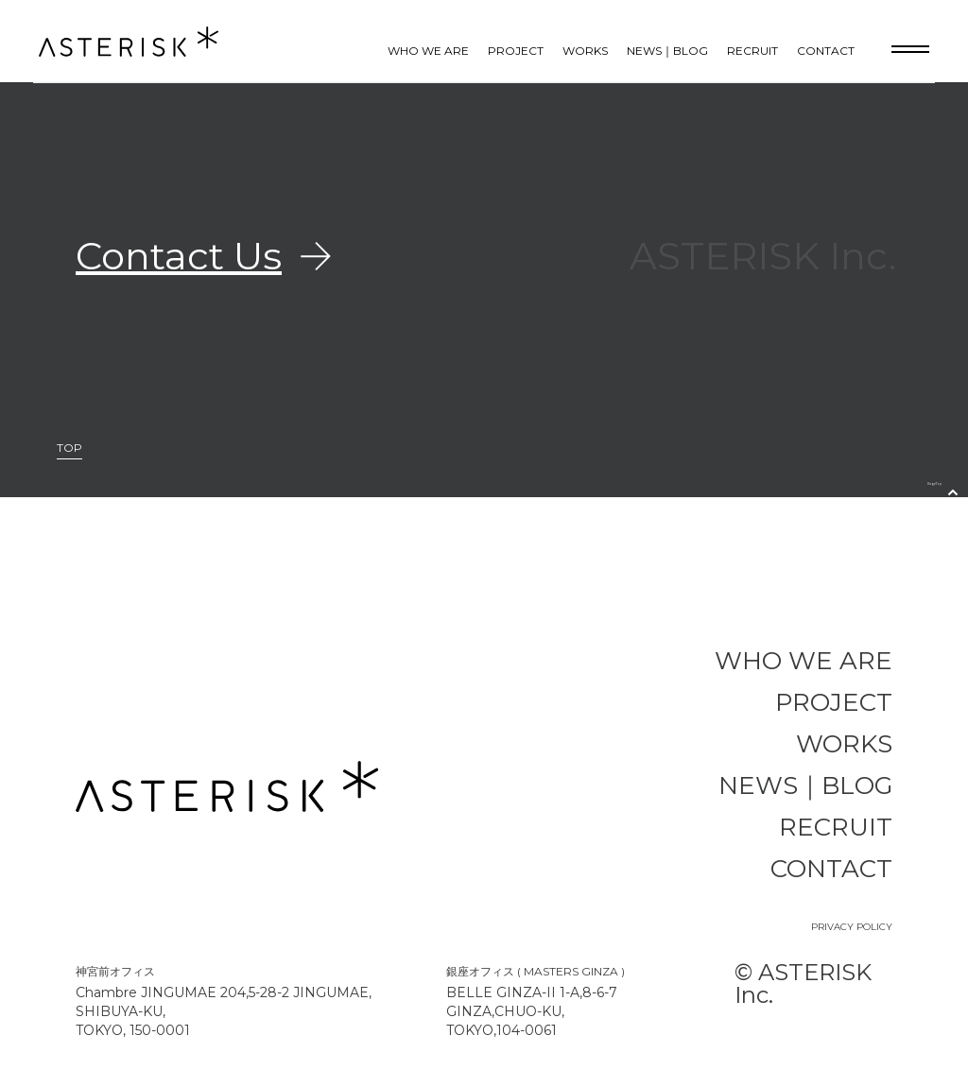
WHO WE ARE (428, 50)
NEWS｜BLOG (667, 50)
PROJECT (516, 50)
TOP (69, 448)
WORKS (585, 50)
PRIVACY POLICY (851, 927)
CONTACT (826, 50)
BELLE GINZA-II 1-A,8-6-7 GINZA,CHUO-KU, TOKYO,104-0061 (531, 1011)
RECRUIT (752, 50)
